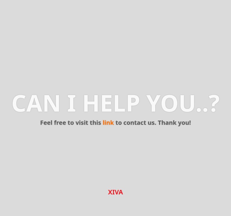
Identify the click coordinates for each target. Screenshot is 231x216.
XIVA (115, 192)
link (108, 122)
